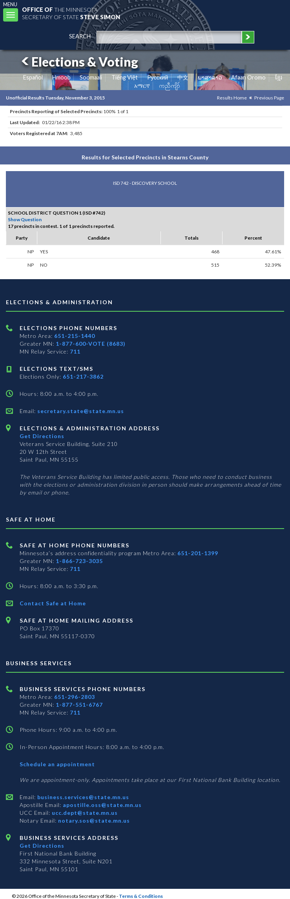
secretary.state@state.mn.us (80, 411)
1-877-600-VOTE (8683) (91, 343)
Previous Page (269, 98)
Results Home (232, 98)
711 (75, 351)
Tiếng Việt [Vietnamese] (124, 77)
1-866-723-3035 (79, 561)
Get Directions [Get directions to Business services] (42, 845)
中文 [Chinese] (182, 77)
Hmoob (61, 77)
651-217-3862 (83, 376)
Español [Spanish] (33, 77)
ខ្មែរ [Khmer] (279, 77)
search (80, 36)
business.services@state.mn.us (82, 797)
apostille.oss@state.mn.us (101, 805)
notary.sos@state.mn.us (93, 820)
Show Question (25, 219)
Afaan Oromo (248, 77)
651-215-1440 (74, 335)
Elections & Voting (78, 61)
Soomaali (91, 77)
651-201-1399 (197, 553)
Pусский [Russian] (157, 77)
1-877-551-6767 (79, 704)
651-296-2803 (74, 696)
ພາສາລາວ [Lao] (210, 77)
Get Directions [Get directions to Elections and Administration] (42, 436)
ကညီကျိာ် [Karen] (169, 85)
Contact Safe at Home (53, 603)
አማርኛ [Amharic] (142, 85)
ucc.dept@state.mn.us (84, 812)
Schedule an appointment (57, 764)
